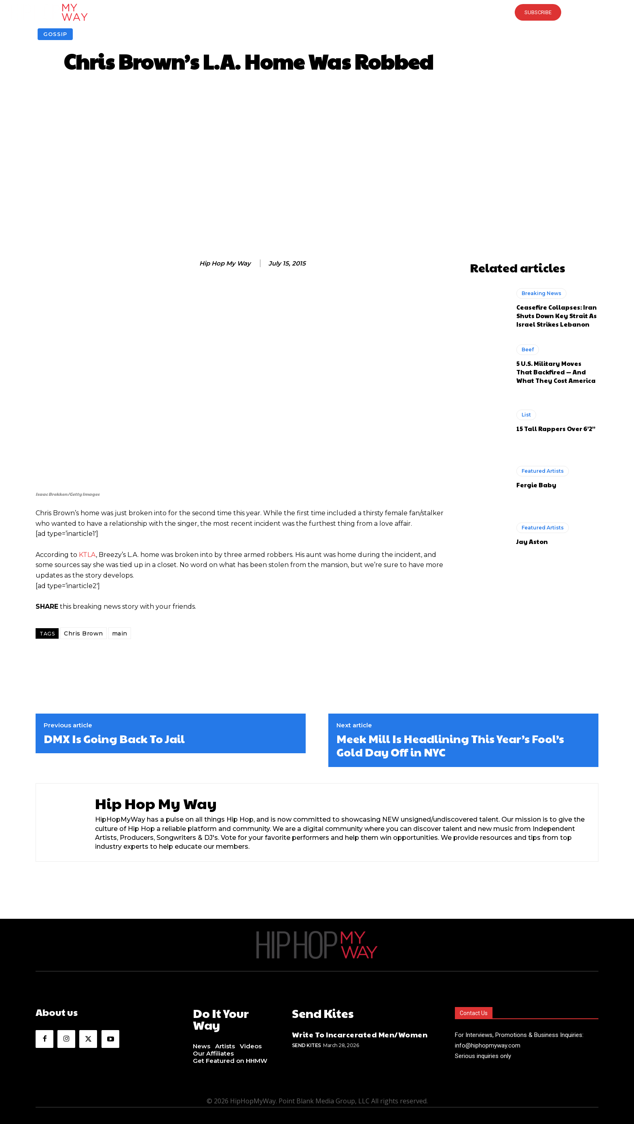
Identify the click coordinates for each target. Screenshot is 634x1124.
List (526, 415)
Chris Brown (83, 633)
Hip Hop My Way (225, 263)
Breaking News (541, 293)
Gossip (55, 34)
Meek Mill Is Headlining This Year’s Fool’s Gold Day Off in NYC (450, 745)
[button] (317, 12)
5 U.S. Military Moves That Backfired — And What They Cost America (556, 372)
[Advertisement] (317, 168)
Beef (528, 349)
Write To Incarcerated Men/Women (360, 1032)
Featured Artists (543, 471)
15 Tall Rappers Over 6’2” (556, 428)
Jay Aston (532, 541)
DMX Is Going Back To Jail (114, 739)
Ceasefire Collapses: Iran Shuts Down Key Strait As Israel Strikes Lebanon (556, 315)
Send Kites (306, 1043)
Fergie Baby (536, 484)
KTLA (87, 555)
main (119, 633)
